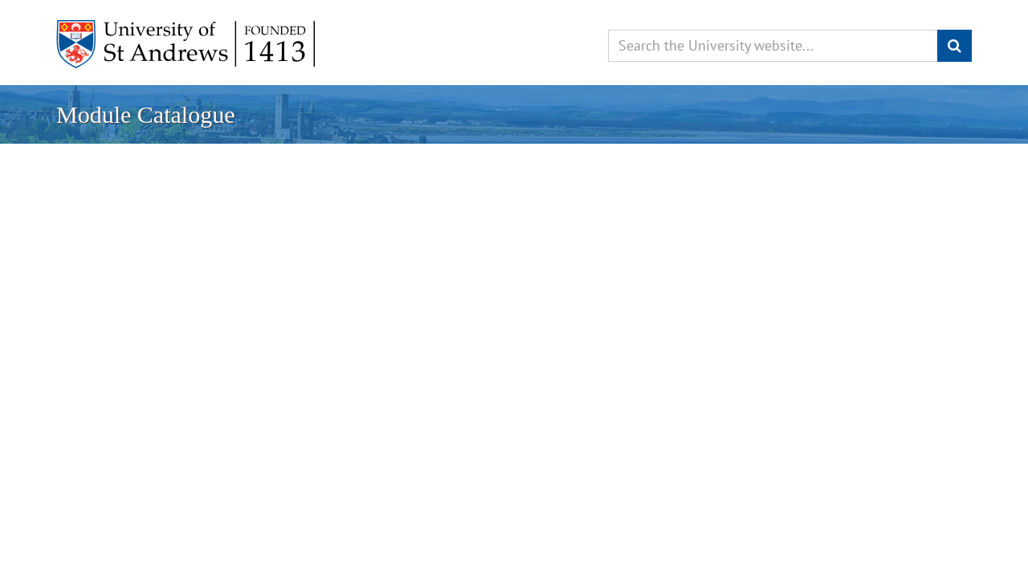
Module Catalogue (145, 114)
